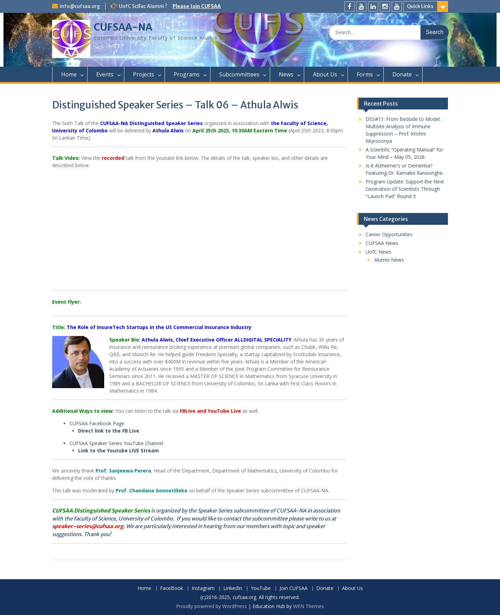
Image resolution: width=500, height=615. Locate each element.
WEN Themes (308, 606)
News (286, 74)
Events (105, 74)
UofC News (378, 251)
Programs (187, 74)
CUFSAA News (382, 243)
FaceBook (171, 588)
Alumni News (389, 259)
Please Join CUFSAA (197, 6)
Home (69, 74)
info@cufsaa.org (80, 6)
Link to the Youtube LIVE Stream (119, 450)
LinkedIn (232, 588)
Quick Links (420, 6)
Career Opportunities (389, 234)
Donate (402, 74)
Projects (143, 74)
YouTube (261, 588)
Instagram (203, 588)
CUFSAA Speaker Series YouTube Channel (116, 443)
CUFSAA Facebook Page (96, 423)
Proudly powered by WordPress (211, 606)
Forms (365, 74)
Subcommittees (239, 74)
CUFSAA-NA (123, 27)
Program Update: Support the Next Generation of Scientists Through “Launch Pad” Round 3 (405, 188)
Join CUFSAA (294, 588)
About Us (325, 74)
